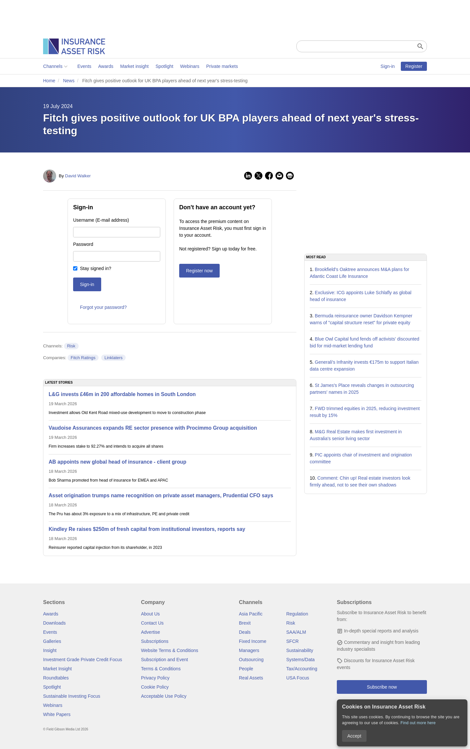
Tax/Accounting (301, 668)
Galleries (52, 641)
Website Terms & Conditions (169, 650)
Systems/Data (300, 659)
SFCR (292, 641)
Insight (49, 650)
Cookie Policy (155, 687)
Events (84, 66)
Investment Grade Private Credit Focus (82, 659)
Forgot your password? (103, 307)
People (246, 668)
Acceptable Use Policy (163, 696)
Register (413, 66)
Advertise (150, 632)
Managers (249, 650)
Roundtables (56, 677)
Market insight (134, 66)
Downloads (54, 623)
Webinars (189, 66)
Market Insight (57, 668)
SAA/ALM (296, 632)
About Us (150, 613)
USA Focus (297, 677)
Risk (71, 345)
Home (49, 80)
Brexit (245, 623)
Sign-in (388, 66)
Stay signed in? (95, 268)
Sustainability (299, 650)
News (68, 80)
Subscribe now (382, 687)
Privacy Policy (155, 677)
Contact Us (152, 623)
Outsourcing (251, 659)
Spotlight (164, 66)
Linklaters (113, 357)
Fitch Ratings (83, 357)
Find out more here (418, 723)
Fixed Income (252, 641)
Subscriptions (154, 641)
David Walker (78, 175)
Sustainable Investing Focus (71, 696)
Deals (245, 632)
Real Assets (251, 677)
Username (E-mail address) (101, 220)
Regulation (297, 613)
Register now (199, 270)
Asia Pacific (250, 613)
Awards (105, 66)
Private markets (222, 66)
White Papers (56, 714)
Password (83, 244)
